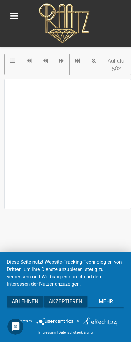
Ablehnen (25, 301)
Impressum (47, 332)
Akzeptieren (65, 301)
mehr (106, 301)
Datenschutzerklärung (76, 332)
